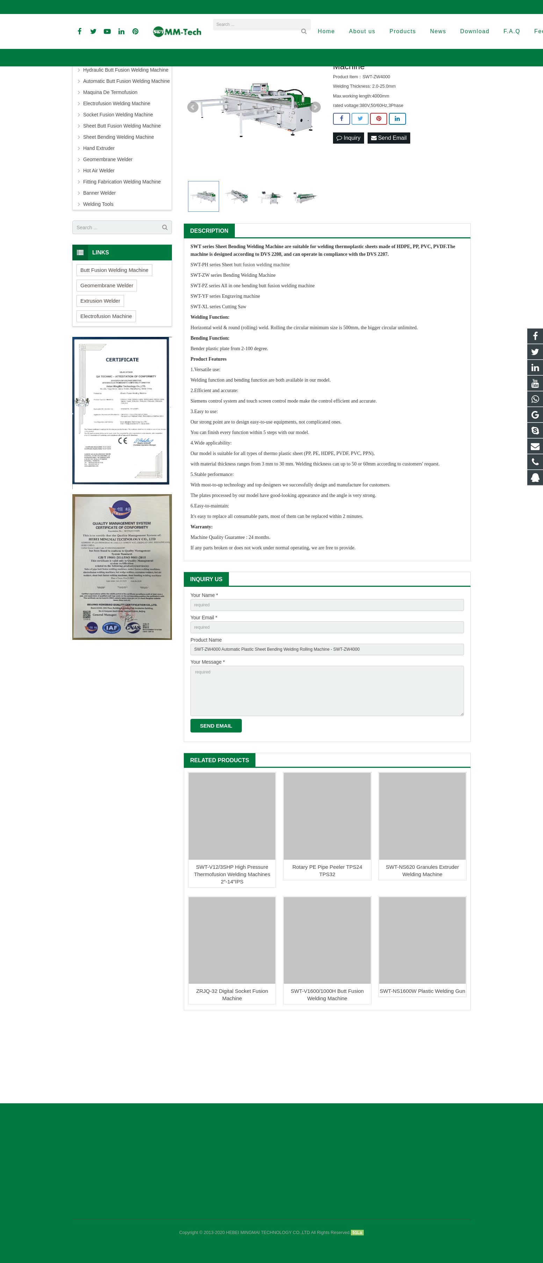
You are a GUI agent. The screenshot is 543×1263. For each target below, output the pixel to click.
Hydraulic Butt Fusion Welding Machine (125, 136)
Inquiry (348, 205)
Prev (192, 173)
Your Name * (204, 661)
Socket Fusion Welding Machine (118, 181)
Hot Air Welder (99, 237)
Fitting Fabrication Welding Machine (122, 248)
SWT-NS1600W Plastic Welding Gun (422, 1072)
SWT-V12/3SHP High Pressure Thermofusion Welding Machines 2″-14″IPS (232, 954)
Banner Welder (99, 259)
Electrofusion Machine (106, 382)
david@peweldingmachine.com (231, 7)
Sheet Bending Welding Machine (246, 85)
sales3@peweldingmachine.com (308, 7)
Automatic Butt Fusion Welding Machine (126, 147)
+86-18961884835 (96, 7)
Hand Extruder (99, 214)
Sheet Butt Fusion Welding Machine (122, 192)
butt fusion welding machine (262, 331)
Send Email (389, 205)
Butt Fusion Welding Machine (115, 125)
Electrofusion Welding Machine (116, 170)
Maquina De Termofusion (110, 158)
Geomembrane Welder (107, 226)
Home (177, 85)
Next (315, 173)
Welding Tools (98, 270)
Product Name (206, 710)
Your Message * (207, 734)
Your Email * (203, 686)
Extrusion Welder (100, 367)
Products (198, 85)
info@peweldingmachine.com (156, 7)
